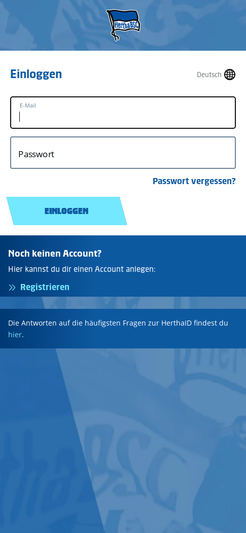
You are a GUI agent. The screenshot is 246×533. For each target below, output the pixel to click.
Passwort (36, 154)
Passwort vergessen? (194, 181)
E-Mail (28, 105)
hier (15, 334)
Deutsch (209, 74)
